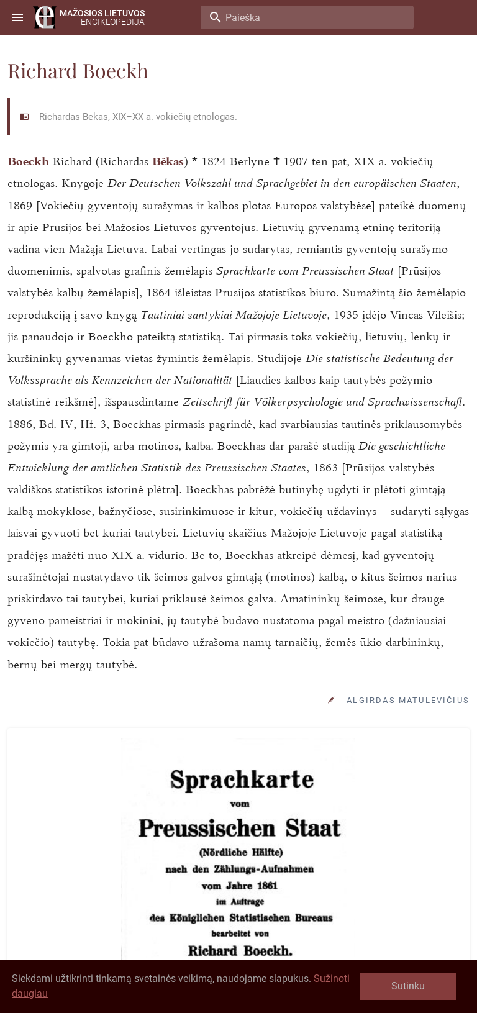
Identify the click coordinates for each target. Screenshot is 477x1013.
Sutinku (408, 986)
